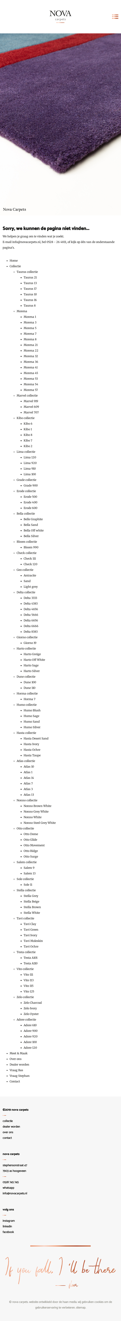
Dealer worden (19, 1064)
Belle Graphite (33, 519)
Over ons (16, 1059)
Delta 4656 (31, 609)
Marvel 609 (31, 406)
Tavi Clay (30, 924)
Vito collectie (25, 969)
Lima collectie (26, 451)
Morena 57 (31, 390)
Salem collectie (27, 862)
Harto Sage (31, 665)
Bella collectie (26, 513)
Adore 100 (30, 1042)
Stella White (32, 912)
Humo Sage (31, 716)
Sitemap (80, 1307)
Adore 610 (30, 1025)
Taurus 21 (30, 277)
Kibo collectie (25, 418)
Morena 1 (30, 317)
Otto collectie (25, 828)
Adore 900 (30, 1031)
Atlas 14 (29, 778)
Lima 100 (30, 474)
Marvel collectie (27, 395)
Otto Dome (31, 834)
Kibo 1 (28, 429)
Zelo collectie (25, 997)
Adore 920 (30, 1036)
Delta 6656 (31, 620)
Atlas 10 (29, 766)
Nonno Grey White (36, 811)
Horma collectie (27, 693)
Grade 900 (31, 485)
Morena (22, 311)
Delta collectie (26, 592)
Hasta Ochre (32, 749)
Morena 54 (31, 384)
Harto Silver (32, 671)
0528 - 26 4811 (56, 242)
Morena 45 (31, 373)
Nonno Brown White (37, 806)
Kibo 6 (28, 423)
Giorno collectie (27, 637)
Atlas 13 (29, 794)
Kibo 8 (28, 435)
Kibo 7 (28, 440)
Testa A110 (30, 963)
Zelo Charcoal (33, 1002)
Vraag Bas (16, 1070)
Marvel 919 (31, 401)
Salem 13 (30, 873)
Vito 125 (29, 991)
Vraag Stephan (20, 1075)
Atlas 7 (28, 783)
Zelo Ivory (30, 1008)
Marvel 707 (31, 412)
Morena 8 (30, 339)
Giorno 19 (30, 643)
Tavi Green (31, 929)
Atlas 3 (28, 789)
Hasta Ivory (31, 744)
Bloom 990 (31, 547)
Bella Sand (31, 525)
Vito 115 (28, 986)
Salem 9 (29, 867)
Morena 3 (30, 322)
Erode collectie (26, 491)
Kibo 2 (28, 446)
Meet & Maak (18, 1053)
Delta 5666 (31, 614)
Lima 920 (30, 463)
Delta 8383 (31, 631)
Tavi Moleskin (33, 941)
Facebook (8, 1232)
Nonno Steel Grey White (40, 823)
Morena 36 (31, 361)
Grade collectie (26, 480)
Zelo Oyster (31, 1014)
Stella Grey (31, 896)
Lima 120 (30, 457)
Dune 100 (30, 682)
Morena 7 (30, 333)
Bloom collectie (27, 541)
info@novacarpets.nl (26, 242)
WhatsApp (8, 1187)
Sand (27, 581)
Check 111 (30, 558)
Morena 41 (31, 367)
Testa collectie (26, 952)
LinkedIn (7, 1226)
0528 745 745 (11, 1182)
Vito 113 (29, 980)
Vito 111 (28, 974)
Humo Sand (32, 721)
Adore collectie (26, 1019)
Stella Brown (32, 907)
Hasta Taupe (32, 755)
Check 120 (30, 564)
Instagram (9, 1220)
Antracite (30, 575)
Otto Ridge (31, 851)
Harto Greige (32, 654)
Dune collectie (26, 676)
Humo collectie (27, 704)
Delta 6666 (31, 626)
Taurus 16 (30, 300)
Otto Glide (30, 839)
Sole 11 (28, 884)
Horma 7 (29, 699)
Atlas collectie (26, 761)
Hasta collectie (26, 733)
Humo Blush (32, 710)
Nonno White (33, 817)
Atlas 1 (28, 772)
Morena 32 (31, 356)
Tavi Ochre (31, 946)
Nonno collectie (27, 800)
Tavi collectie (25, 918)
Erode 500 (30, 496)
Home (14, 260)
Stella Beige (31, 901)
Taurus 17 (30, 288)
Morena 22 (31, 350)
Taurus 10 (30, 294)
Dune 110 (29, 688)
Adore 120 (30, 1047)
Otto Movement (34, 845)
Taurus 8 (30, 305)
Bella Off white (34, 530)
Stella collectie (26, 890)
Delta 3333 (30, 598)
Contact (15, 1081)
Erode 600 (30, 508)
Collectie (15, 266)
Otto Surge (31, 856)
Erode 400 (30, 502)
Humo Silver (32, 727)
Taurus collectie (27, 272)
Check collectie (26, 553)
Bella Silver (31, 536)
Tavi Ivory (30, 935)
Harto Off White (34, 659)
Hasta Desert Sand (36, 738)
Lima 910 (30, 468)
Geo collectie (25, 570)
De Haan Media (68, 1302)
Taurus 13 (30, 283)
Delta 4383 (31, 603)
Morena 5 (30, 328)
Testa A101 (30, 957)
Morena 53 (31, 378)
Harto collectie (26, 648)
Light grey (31, 586)
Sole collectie (25, 879)
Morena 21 (31, 345)
